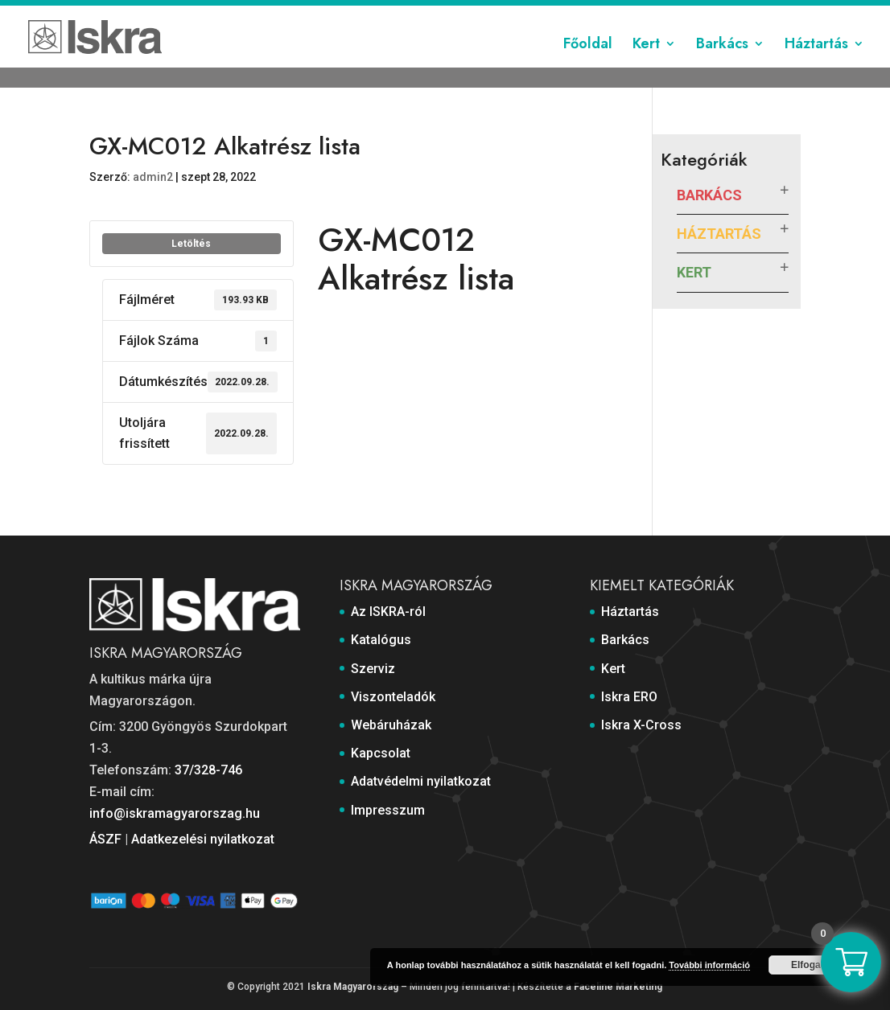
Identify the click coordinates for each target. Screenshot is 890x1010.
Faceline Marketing (618, 986)
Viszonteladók (397, 13)
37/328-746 (208, 770)
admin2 (153, 176)
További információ (709, 965)
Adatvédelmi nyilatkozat (660, 13)
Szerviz (326, 13)
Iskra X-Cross (641, 725)
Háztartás (816, 67)
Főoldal (587, 67)
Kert (646, 67)
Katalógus (266, 13)
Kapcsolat (559, 13)
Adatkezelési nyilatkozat (202, 839)
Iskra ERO (629, 696)
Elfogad (808, 965)
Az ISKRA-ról (194, 13)
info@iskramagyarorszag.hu (174, 813)
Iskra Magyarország (352, 986)
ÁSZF (105, 839)
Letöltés (191, 243)
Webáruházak (483, 13)
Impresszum (768, 13)
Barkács (722, 67)
